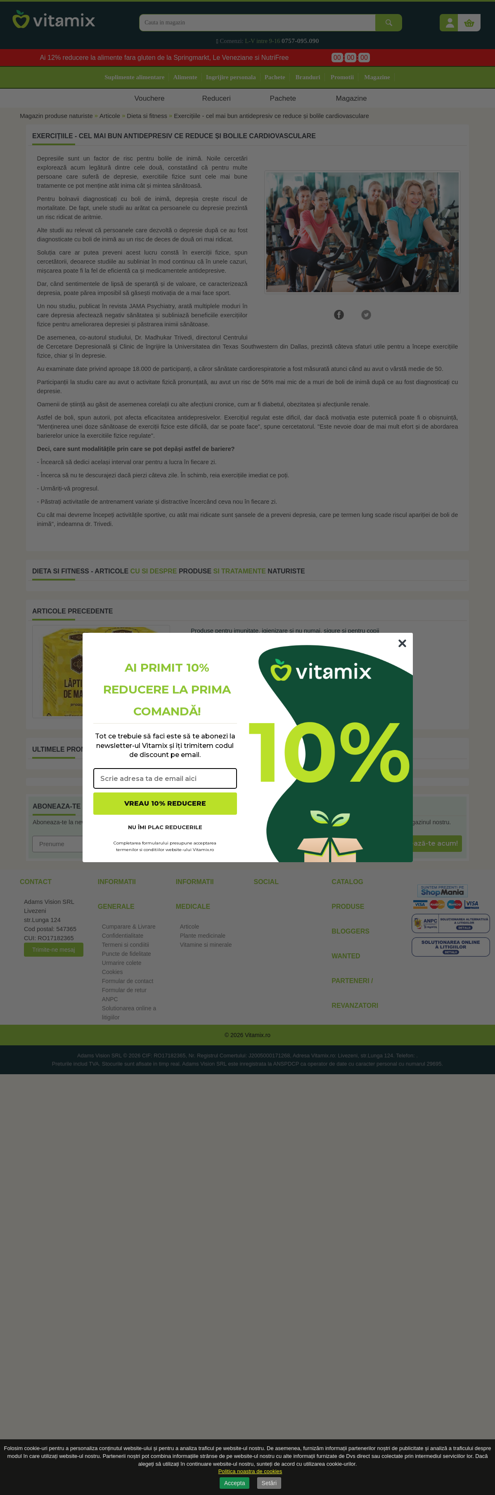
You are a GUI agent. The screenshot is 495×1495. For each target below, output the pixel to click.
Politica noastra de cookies (250, 1471)
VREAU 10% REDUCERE (165, 803)
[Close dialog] (402, 643)
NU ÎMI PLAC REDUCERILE (165, 827)
